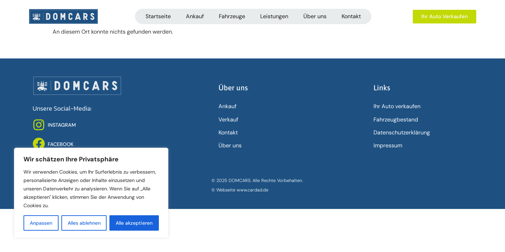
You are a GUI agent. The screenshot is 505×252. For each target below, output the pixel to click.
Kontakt (351, 16)
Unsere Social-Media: (62, 108)
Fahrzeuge (232, 16)
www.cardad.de (252, 190)
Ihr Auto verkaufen (396, 106)
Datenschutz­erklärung (401, 132)
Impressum (387, 145)
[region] (91, 193)
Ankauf (195, 16)
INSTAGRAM (62, 125)
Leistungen (274, 16)
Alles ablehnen (84, 223)
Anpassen (41, 223)
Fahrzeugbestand (395, 119)
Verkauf (228, 119)
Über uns (314, 16)
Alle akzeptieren (134, 223)
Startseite (158, 16)
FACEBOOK (61, 144)
